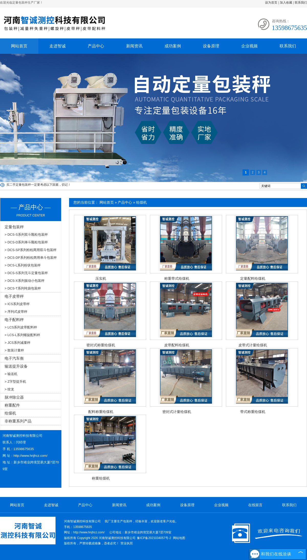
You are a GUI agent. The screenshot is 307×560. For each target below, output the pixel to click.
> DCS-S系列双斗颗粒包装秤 (26, 234)
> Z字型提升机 (15, 381)
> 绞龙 (9, 389)
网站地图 (179, 538)
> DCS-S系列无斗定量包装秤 (26, 273)
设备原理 (211, 46)
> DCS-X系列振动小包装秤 (25, 281)
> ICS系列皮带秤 (17, 304)
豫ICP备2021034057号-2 (154, 538)
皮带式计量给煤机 (252, 345)
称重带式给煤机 (176, 278)
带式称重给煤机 (252, 412)
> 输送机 (11, 374)
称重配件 (12, 405)
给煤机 (141, 202)
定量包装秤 (14, 227)
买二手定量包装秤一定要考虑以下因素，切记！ (38, 184)
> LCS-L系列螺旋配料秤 (22, 335)
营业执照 (126, 543)
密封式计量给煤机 (176, 412)
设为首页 (271, 2)
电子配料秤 (14, 319)
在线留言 (255, 505)
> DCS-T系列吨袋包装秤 (23, 288)
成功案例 (173, 46)
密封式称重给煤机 (100, 345)
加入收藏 (286, 2)
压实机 (100, 278)
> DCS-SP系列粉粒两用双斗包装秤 (31, 250)
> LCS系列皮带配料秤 (21, 327)
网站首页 (19, 46)
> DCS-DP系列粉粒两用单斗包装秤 (31, 258)
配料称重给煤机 (100, 412)
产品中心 (96, 46)
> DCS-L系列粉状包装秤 (23, 265)
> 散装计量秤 (14, 350)
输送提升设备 (16, 366)
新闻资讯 (134, 46)
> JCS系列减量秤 (17, 343)
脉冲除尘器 (14, 397)
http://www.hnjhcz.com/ (31, 456)
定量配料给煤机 (252, 278)
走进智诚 (57, 46)
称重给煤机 (101, 478)
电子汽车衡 (14, 358)
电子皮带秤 (14, 296)
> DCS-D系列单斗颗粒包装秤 (26, 242)
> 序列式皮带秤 (16, 312)
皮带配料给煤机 (176, 345)
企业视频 (249, 46)
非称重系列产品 (18, 421)
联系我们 (301, 2)
